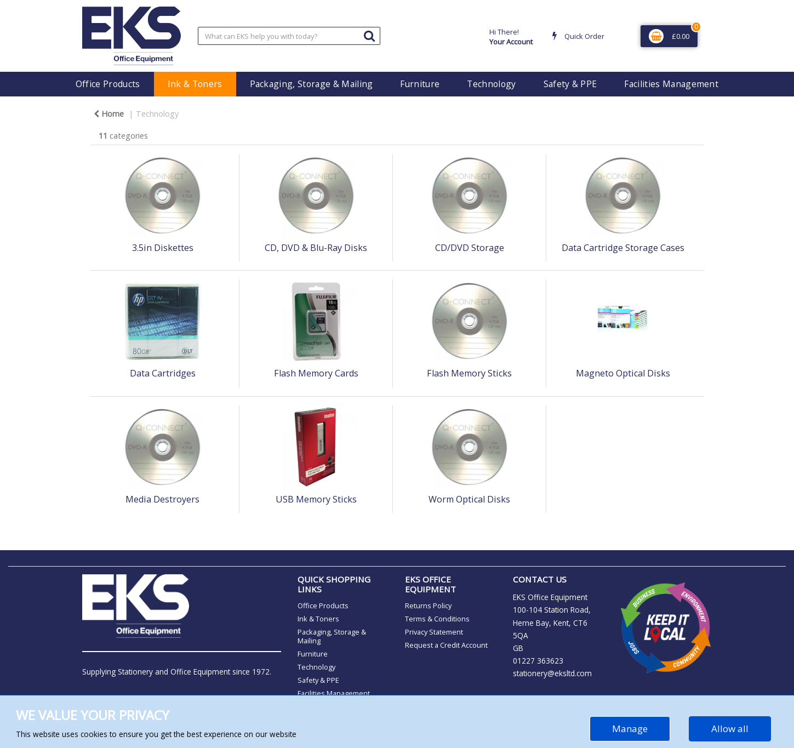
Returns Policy (428, 605)
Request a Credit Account (446, 645)
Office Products (108, 84)
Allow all (730, 728)
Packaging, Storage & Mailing (311, 84)
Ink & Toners (195, 84)
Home (109, 114)
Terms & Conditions (437, 619)
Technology (491, 84)
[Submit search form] (369, 35)
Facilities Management (671, 84)
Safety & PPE (570, 84)
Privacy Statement (434, 632)
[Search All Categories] (289, 36)
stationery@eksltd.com (552, 673)
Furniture (419, 84)
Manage (630, 728)
